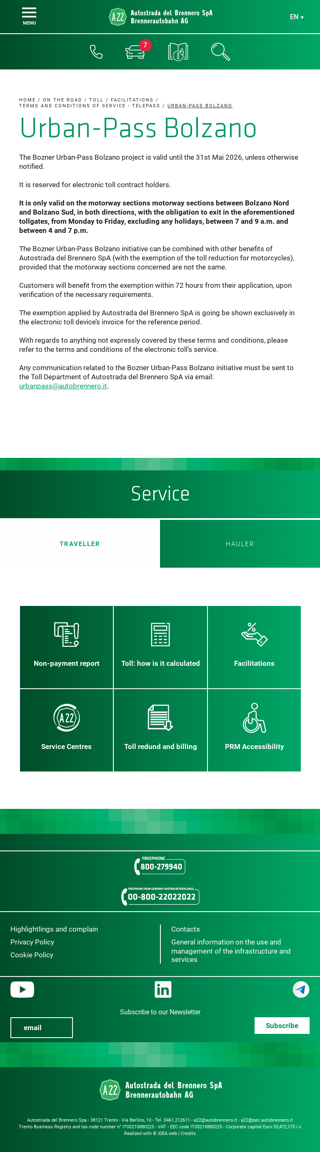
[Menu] (29, 12)
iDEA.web (167, 1133)
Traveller (80, 544)
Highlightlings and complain (54, 929)
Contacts (185, 929)
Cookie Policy (31, 955)
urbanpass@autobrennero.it (63, 386)
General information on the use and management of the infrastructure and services (231, 951)
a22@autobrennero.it (215, 1120)
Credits (188, 1133)
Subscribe (282, 1025)
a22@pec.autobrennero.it (267, 1120)
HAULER (240, 544)
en (294, 17)
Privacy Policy (32, 942)
